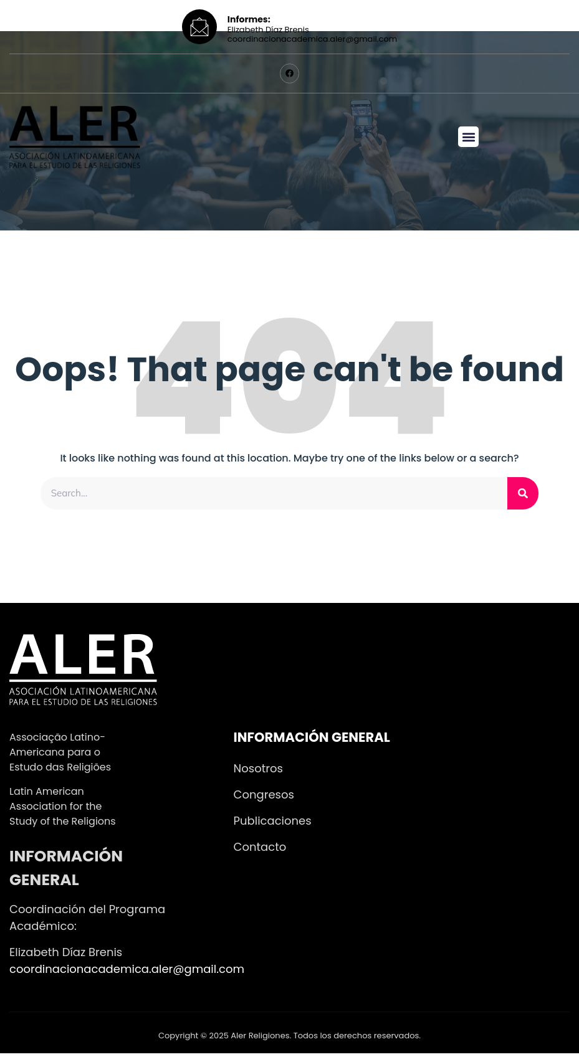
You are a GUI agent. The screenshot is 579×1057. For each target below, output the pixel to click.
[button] (468, 140)
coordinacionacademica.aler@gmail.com (126, 972)
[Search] (522, 496)
